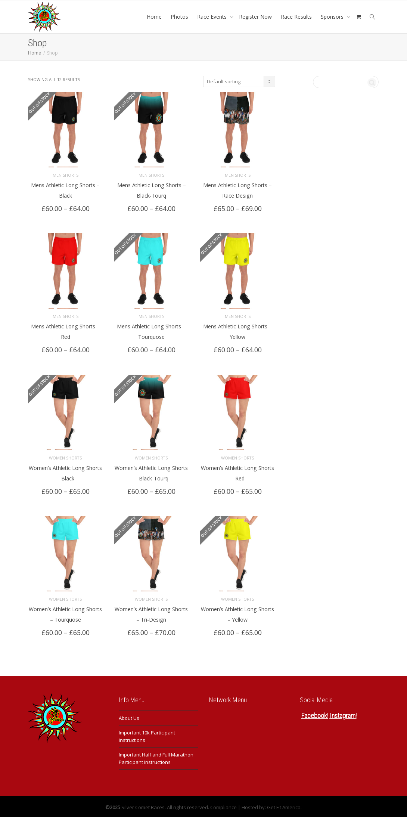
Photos (179, 16)
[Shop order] (239, 81)
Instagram (342, 714)
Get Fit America (284, 805)
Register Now (255, 16)
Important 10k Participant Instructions (147, 734)
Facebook (314, 714)
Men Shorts (65, 174)
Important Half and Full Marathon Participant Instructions (156, 756)
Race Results (296, 16)
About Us (129, 716)
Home (154, 16)
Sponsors (333, 16)
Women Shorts (65, 456)
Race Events (212, 16)
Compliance (223, 805)
